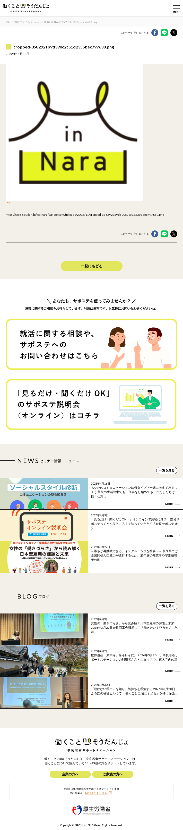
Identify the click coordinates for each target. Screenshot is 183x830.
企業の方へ (70, 774)
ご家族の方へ (113, 774)
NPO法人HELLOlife (96, 792)
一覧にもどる (91, 266)
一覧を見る (167, 470)
